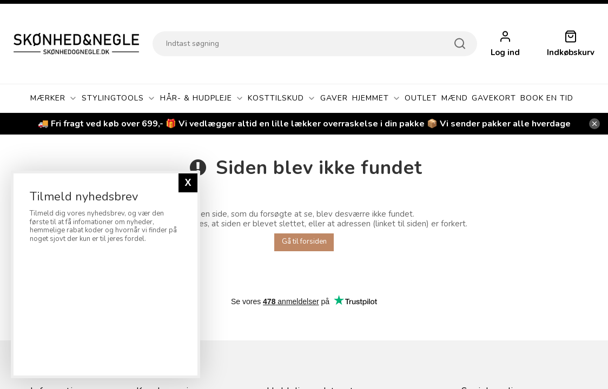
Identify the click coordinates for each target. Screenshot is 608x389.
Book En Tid (546, 98)
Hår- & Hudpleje (202, 98)
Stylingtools (119, 98)
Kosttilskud (282, 98)
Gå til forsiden (304, 241)
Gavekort (494, 98)
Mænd (454, 98)
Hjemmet (376, 98)
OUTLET (421, 98)
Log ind (505, 53)
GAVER (334, 98)
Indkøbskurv (570, 53)
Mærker (53, 98)
